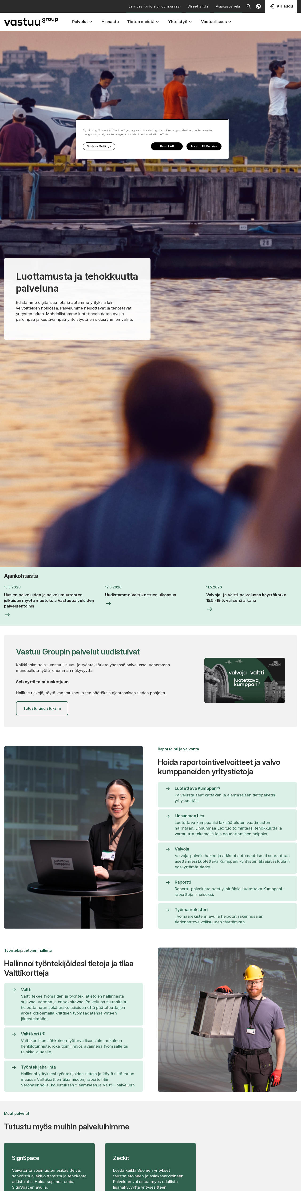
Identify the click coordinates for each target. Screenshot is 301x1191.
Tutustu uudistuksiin (42, 708)
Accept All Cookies (204, 146)
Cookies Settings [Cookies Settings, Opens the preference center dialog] (99, 146)
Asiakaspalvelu (228, 6)
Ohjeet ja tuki (197, 6)
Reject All (167, 146)
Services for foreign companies (153, 6)
